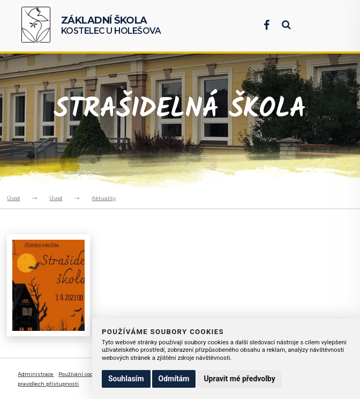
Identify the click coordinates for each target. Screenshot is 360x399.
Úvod (13, 198)
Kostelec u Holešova (111, 26)
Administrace (36, 374)
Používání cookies (81, 374)
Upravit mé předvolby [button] (239, 378)
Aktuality (104, 198)
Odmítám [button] (174, 378)
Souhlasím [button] (126, 378)
